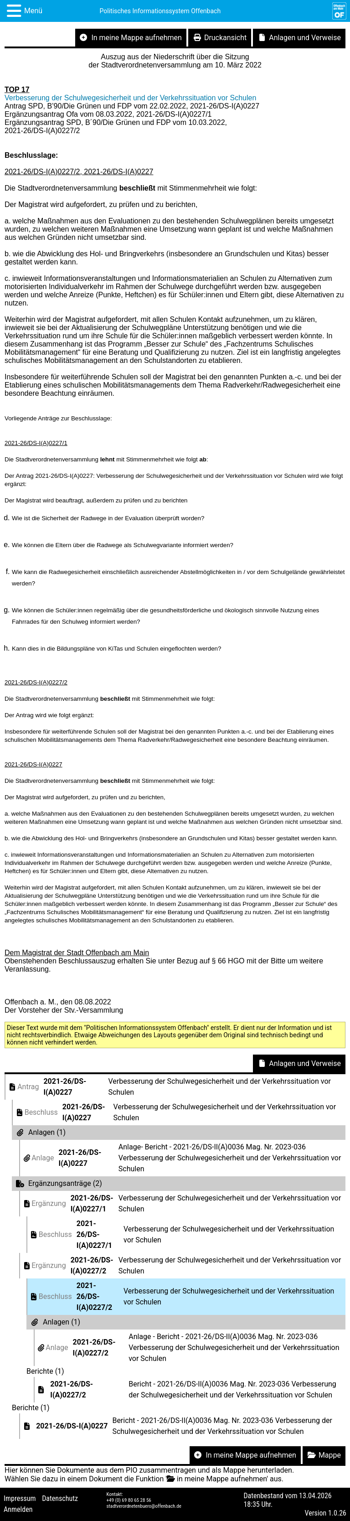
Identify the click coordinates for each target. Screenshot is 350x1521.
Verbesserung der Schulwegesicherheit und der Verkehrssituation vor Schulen (130, 98)
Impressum (20, 1498)
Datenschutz (60, 1498)
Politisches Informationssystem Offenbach (160, 11)
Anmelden (18, 1509)
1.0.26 (337, 1513)
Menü (33, 10)
